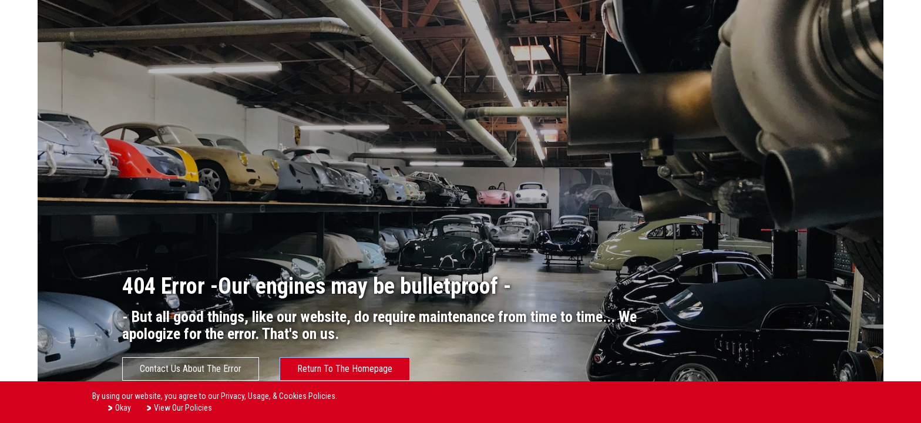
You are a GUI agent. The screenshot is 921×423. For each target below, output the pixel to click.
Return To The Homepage (344, 368)
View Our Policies (179, 407)
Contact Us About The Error (190, 368)
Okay (119, 407)
